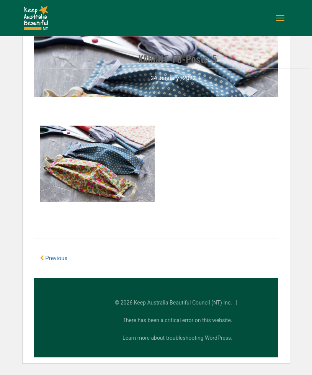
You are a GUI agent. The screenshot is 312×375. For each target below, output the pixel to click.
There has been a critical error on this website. (177, 320)
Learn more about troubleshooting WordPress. (177, 338)
